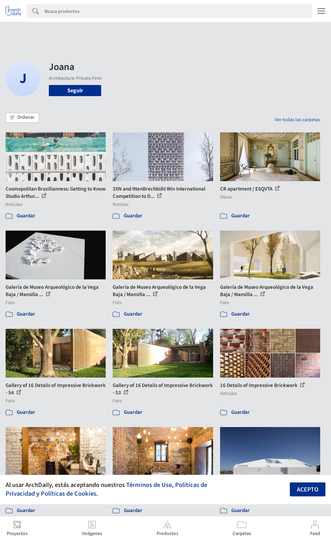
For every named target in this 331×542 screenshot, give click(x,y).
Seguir (75, 90)
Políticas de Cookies (68, 493)
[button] (22, 118)
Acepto (307, 489)
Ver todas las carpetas (297, 119)
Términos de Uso (149, 484)
